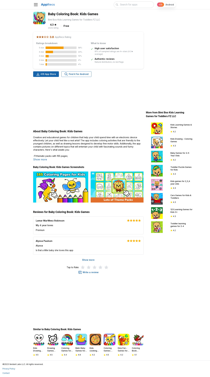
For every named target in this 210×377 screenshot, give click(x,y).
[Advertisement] (88, 103)
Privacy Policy (8, 369)
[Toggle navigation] (35, 4)
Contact (6, 373)
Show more (40, 159)
